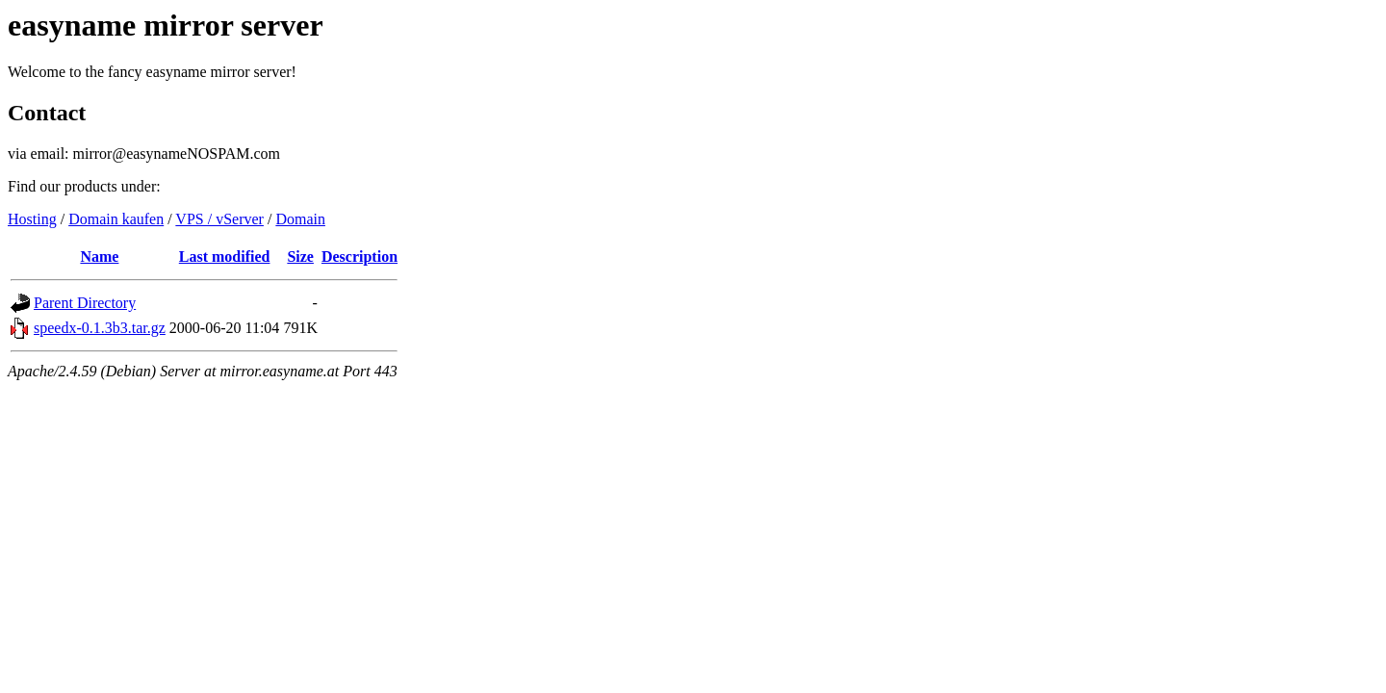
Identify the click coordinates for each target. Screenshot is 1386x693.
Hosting (32, 219)
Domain (300, 219)
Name (99, 256)
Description (359, 256)
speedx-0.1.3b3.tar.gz (100, 328)
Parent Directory (85, 303)
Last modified (224, 256)
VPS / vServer (219, 219)
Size (300, 256)
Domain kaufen (116, 219)
